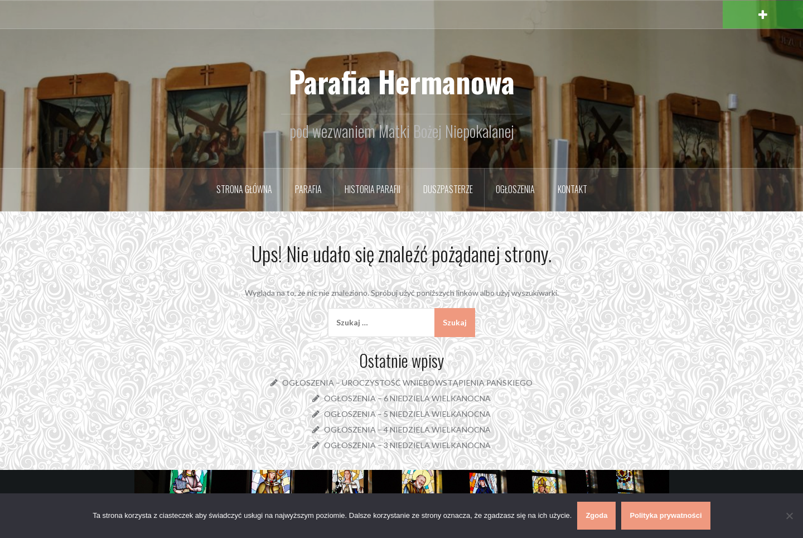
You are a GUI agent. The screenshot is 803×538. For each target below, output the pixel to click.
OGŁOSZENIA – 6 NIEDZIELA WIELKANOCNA (407, 398)
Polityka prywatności (666, 515)
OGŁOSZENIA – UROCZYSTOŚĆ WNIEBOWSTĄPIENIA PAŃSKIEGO (407, 382)
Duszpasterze (448, 189)
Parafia (308, 189)
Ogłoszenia (515, 189)
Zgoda (596, 515)
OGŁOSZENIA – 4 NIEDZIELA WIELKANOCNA (407, 429)
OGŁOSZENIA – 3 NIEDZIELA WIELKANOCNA (407, 445)
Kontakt (572, 189)
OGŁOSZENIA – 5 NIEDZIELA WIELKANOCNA (407, 414)
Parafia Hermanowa (402, 81)
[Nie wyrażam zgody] (789, 515)
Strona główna (244, 189)
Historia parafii (372, 189)
